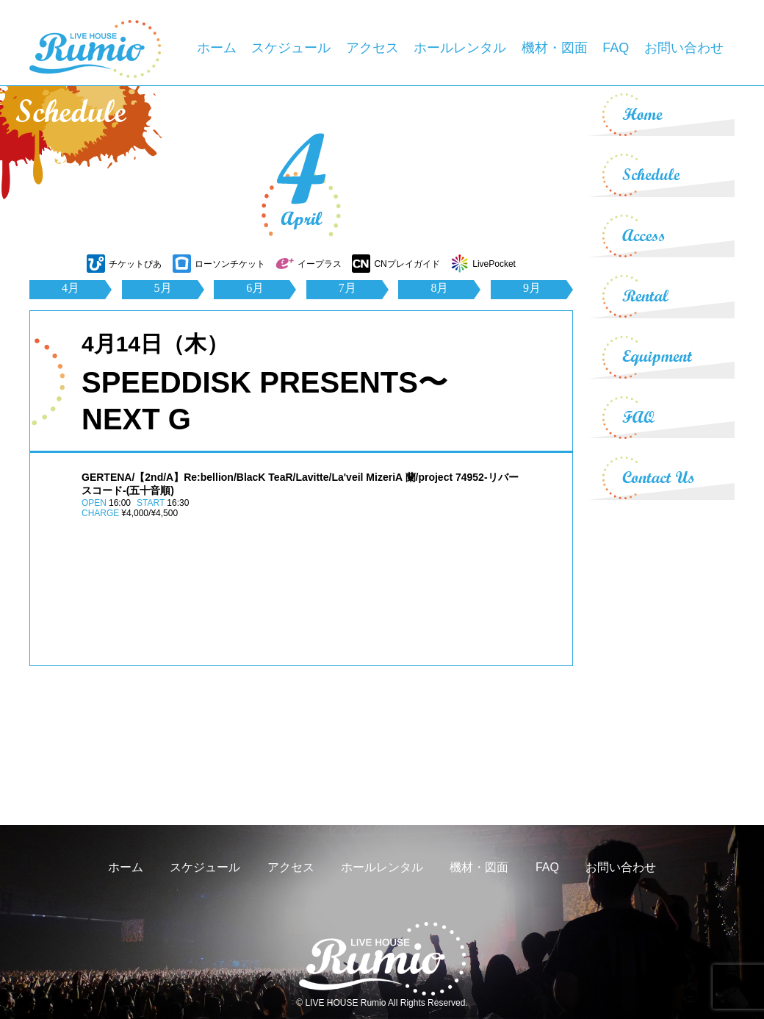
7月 (347, 288)
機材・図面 (555, 47)
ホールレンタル (460, 47)
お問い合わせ (684, 47)
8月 (439, 288)
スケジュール (291, 47)
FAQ (615, 47)
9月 (532, 288)
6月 (255, 288)
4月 (70, 288)
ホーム (217, 47)
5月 (163, 288)
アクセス (372, 47)
